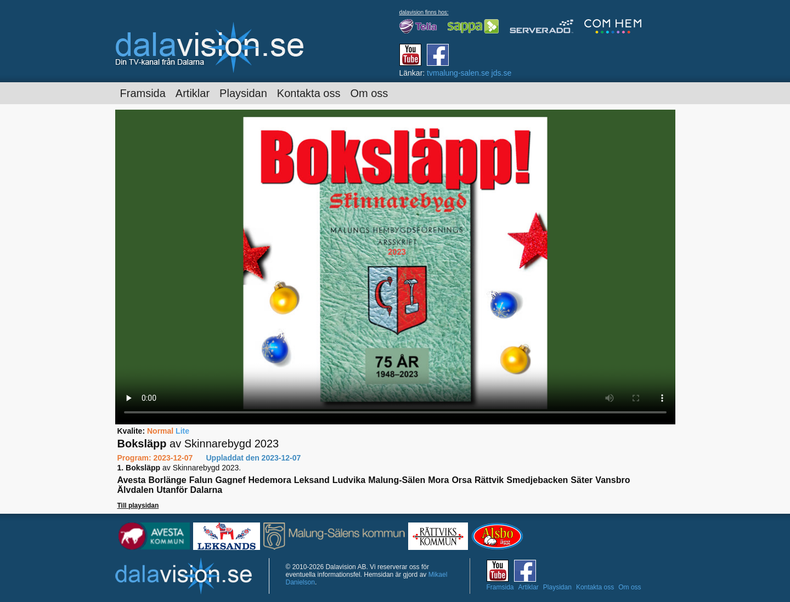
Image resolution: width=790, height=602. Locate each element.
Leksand (312, 480)
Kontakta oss (309, 93)
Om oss (369, 93)
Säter (581, 480)
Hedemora (270, 480)
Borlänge (167, 480)
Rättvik (489, 480)
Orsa (461, 480)
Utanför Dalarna (189, 490)
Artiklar (193, 93)
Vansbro (612, 480)
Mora (438, 480)
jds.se (502, 73)
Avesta (131, 480)
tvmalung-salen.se (458, 73)
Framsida (143, 93)
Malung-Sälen (396, 480)
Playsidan (243, 93)
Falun (201, 480)
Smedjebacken (537, 480)
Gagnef (230, 480)
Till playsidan (138, 505)
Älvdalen (135, 490)
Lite (182, 431)
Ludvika (348, 480)
